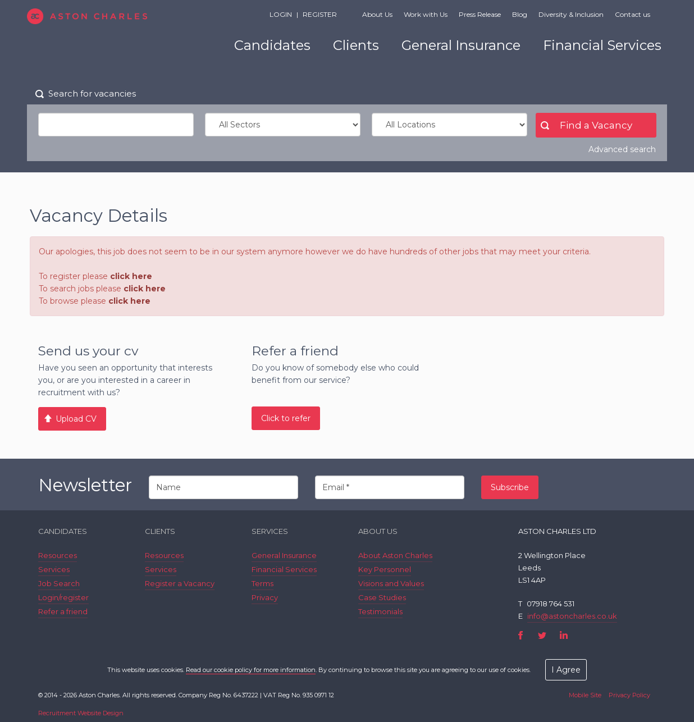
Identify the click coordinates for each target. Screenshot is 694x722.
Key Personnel (384, 569)
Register (320, 14)
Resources (57, 555)
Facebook (521, 635)
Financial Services (602, 45)
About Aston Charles (395, 555)
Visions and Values (391, 583)
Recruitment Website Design (81, 713)
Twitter (542, 635)
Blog (519, 14)
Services (54, 569)
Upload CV (76, 419)
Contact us (632, 14)
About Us (377, 14)
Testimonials (380, 611)
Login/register (63, 597)
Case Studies (382, 597)
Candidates (272, 45)
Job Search (59, 583)
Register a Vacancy (179, 583)
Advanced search (622, 149)
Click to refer (286, 418)
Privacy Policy (629, 695)
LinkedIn (563, 635)
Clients (356, 45)
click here (131, 276)
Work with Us (426, 14)
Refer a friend (63, 611)
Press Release (480, 14)
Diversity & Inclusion (571, 14)
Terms (262, 583)
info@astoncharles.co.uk (572, 615)
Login (281, 14)
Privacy (265, 597)
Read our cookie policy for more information (251, 670)
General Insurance (460, 45)
